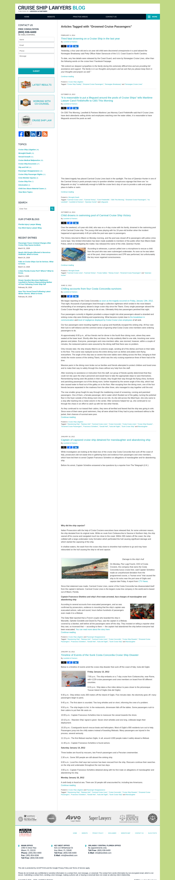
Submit (36, 71)
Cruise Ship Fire (26, 181)
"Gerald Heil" (103, 426)
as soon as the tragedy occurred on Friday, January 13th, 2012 (126, 301)
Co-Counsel (36, 103)
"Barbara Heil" (86, 424)
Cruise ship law (36, 120)
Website (51, 17)
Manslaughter (143, 426)
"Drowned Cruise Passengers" (93, 84)
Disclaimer (112, 833)
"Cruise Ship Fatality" (74, 84)
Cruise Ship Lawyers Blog (51, 9)
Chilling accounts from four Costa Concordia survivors (91, 288)
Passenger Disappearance (96, 637)
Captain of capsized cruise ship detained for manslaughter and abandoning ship (105, 439)
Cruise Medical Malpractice (30, 160)
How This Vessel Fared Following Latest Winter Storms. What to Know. (34, 292)
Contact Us (139, 17)
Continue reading (67, 76)
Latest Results (36, 84)
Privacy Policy (97, 833)
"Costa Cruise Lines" (129, 424)
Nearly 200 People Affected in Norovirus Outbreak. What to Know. (34, 253)
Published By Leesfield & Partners (133, 8)
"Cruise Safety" (102, 273)
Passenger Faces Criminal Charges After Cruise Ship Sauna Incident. (34, 244)
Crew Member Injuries (28, 178)
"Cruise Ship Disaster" (145, 424)
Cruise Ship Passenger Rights (32, 174)
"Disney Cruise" (113, 273)
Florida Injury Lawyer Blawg (29, 224)
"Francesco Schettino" (90, 426)
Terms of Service (79, 868)
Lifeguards (104, 202)
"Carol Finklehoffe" (103, 200)
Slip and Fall (24, 167)
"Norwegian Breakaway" (113, 84)
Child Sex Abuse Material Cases (32, 189)
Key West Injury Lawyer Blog (30, 228)
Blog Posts (152, 833)
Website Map (125, 833)
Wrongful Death (73, 197)
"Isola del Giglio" (114, 426)
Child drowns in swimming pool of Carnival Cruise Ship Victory (96, 215)
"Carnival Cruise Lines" (75, 200)
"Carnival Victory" (90, 200)
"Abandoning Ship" (73, 424)
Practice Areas (108, 17)
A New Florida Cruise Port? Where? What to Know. (36, 272)
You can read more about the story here (93, 629)
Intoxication (24, 185)
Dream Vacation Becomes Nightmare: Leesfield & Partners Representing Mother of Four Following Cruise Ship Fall (35, 282)
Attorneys (78, 17)
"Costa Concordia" (115, 424)
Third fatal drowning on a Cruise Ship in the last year (90, 38)
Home (26, 17)
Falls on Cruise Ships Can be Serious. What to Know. (35, 263)
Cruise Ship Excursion (29, 164)
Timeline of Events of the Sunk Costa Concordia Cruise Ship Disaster (100, 655)
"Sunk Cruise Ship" (128, 426)
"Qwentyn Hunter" (91, 202)
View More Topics (25, 192)
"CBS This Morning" (117, 200)
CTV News (143, 581)
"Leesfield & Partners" (76, 202)
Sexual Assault (25, 157)
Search (52, 209)
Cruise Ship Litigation (75, 82)
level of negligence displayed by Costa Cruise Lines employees (105, 320)
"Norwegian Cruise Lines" (134, 84)
